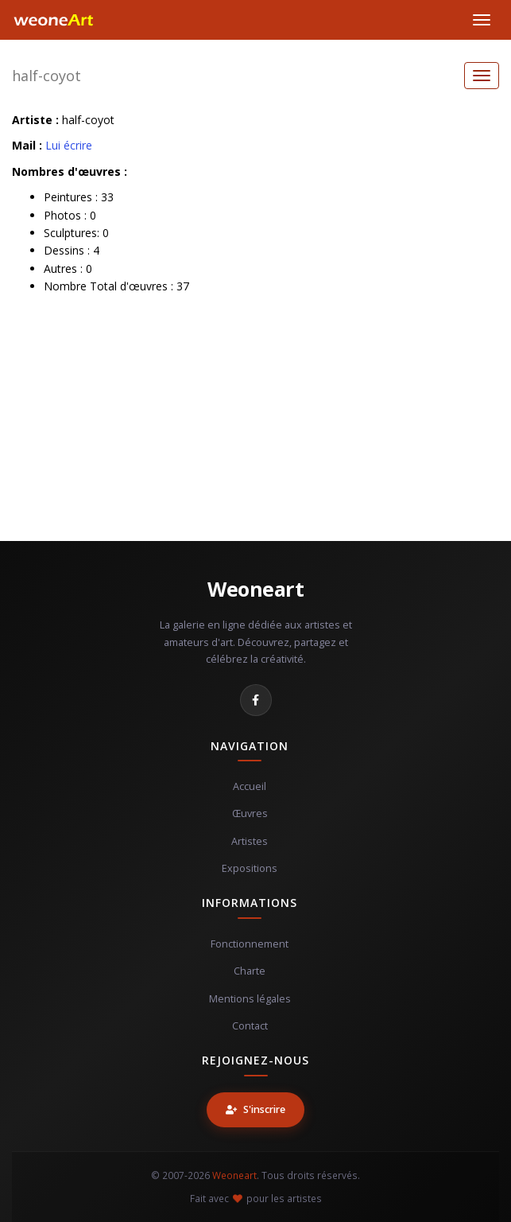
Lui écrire (68, 145)
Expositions (249, 868)
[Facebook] (256, 700)
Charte (249, 971)
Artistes (249, 841)
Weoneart (255, 588)
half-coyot (46, 75)
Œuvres (250, 813)
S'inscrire (255, 1109)
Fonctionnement (249, 944)
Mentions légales (250, 999)
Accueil (249, 786)
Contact (250, 1026)
